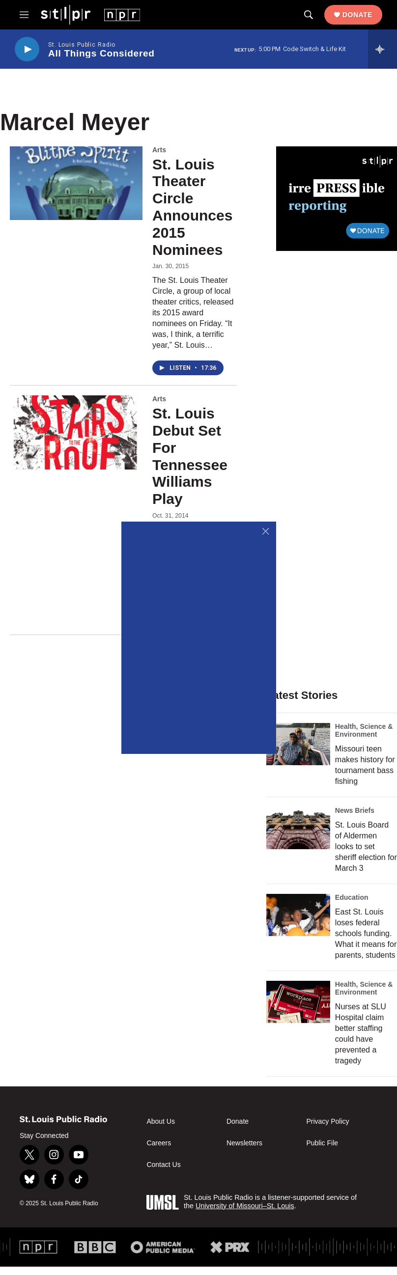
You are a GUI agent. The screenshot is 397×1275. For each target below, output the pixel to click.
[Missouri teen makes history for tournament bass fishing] (298, 744)
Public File (322, 1143)
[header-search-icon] (308, 14)
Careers (158, 1143)
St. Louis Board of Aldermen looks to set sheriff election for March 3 (366, 846)
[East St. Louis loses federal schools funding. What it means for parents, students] (298, 915)
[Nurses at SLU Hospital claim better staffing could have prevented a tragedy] (298, 1002)
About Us (160, 1121)
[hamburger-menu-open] (24, 15)
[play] (27, 49)
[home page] (90, 14)
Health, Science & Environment (364, 730)
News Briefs (354, 810)
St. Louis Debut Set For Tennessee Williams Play (189, 456)
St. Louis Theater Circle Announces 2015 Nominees (192, 207)
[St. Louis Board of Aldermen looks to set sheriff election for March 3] (298, 828)
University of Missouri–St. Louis (245, 1206)
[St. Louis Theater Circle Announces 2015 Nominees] (76, 183)
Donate (357, 15)
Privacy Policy (327, 1121)
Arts (159, 150)
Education (352, 897)
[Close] (266, 532)
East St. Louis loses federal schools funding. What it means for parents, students (366, 933)
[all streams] (382, 49)
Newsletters (244, 1143)
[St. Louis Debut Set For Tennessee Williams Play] (76, 432)
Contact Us (163, 1164)
